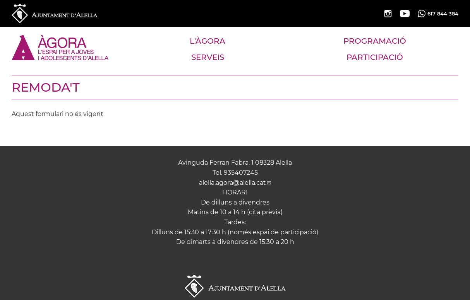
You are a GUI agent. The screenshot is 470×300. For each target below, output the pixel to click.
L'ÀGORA (207, 41)
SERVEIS (207, 57)
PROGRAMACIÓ (374, 41)
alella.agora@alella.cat (232, 182)
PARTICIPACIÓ (374, 57)
